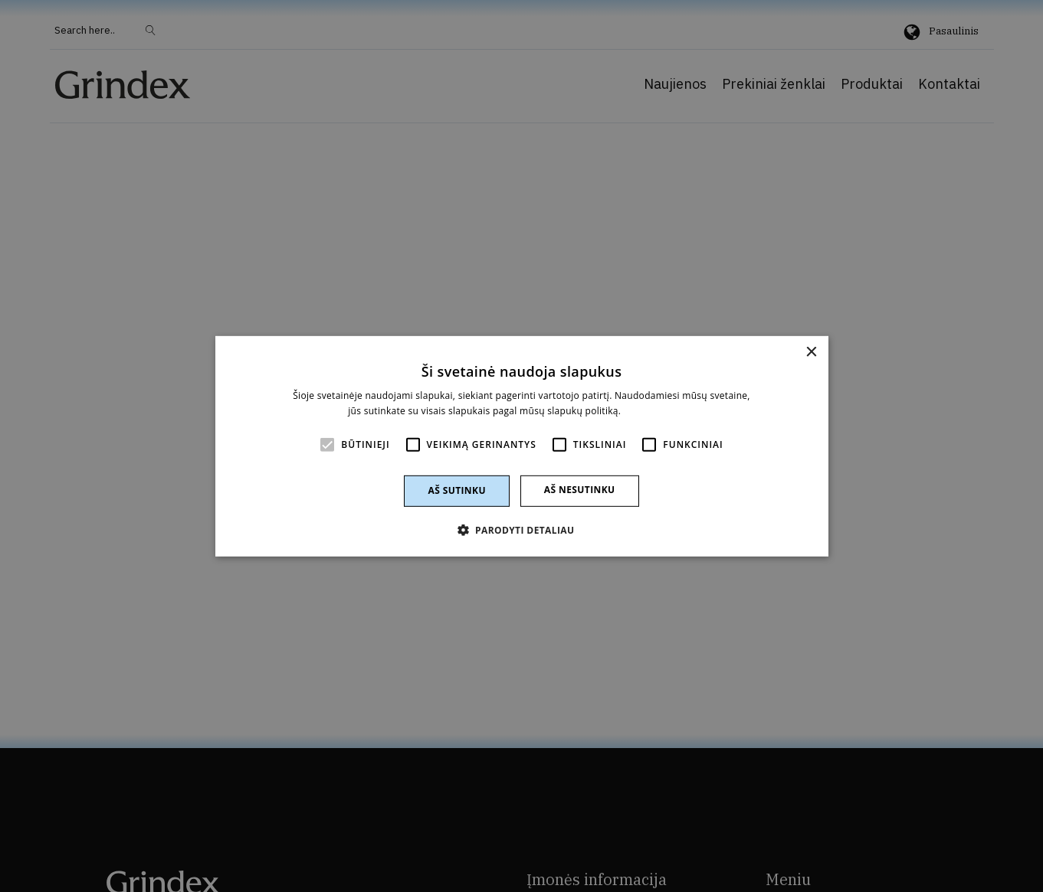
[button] (522, 529)
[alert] (521, 446)
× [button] (811, 352)
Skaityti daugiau (659, 410)
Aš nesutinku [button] (579, 489)
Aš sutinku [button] (456, 490)
